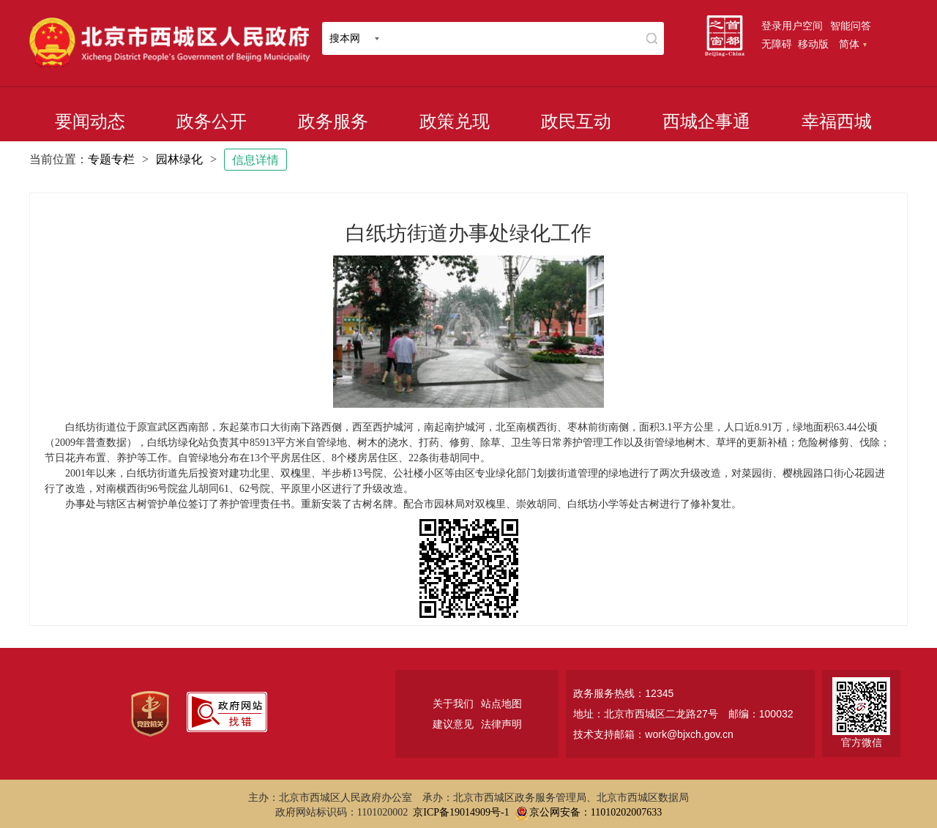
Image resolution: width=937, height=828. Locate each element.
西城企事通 (706, 121)
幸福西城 (837, 121)
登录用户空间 (792, 25)
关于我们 (453, 703)
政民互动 (576, 121)
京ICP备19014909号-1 (461, 812)
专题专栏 (111, 159)
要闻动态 (90, 121)
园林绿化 (179, 159)
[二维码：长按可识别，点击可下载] (468, 568)
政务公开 (211, 121)
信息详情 (255, 160)
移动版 (813, 44)
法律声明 (501, 724)
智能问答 (850, 25)
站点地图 (501, 703)
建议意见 (453, 724)
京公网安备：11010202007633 (595, 812)
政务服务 (333, 121)
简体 (853, 44)
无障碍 (776, 44)
